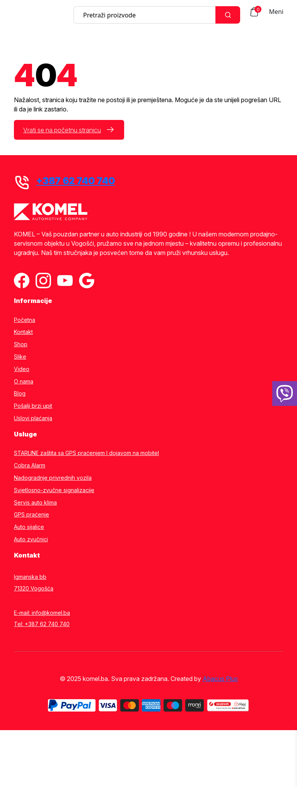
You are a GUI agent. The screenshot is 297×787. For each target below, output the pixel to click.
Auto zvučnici (31, 539)
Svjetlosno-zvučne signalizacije (54, 490)
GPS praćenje (31, 515)
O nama (23, 381)
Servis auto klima (35, 503)
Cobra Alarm (29, 465)
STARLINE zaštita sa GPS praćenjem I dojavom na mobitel (86, 453)
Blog (20, 393)
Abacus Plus (220, 679)
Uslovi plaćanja (33, 418)
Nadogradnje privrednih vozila (53, 478)
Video (21, 369)
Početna (24, 320)
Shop (20, 344)
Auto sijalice (29, 527)
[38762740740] (284, 393)
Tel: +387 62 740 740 (42, 624)
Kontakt (23, 332)
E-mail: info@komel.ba (42, 612)
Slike (20, 357)
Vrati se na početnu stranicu (62, 130)
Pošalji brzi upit (33, 406)
